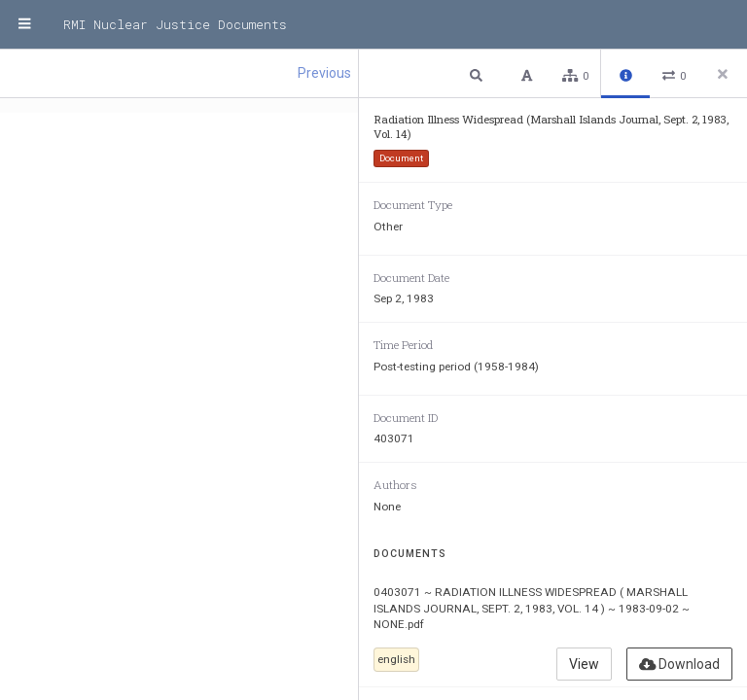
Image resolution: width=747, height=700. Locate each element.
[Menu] (24, 24)
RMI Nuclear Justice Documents (175, 24)
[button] (478, 74)
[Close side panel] (722, 74)
